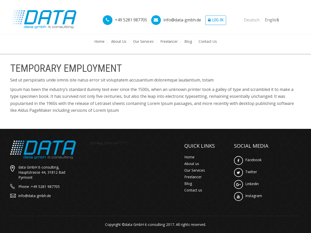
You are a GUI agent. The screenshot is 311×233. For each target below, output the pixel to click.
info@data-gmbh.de (176, 20)
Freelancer (169, 41)
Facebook (248, 159)
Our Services (143, 41)
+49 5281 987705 (125, 20)
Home (99, 41)
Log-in (215, 20)
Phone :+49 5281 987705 (39, 186)
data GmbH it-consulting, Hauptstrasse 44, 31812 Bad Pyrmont (41, 172)
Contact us (208, 41)
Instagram (248, 195)
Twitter (245, 171)
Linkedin (246, 183)
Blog (188, 41)
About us (118, 41)
